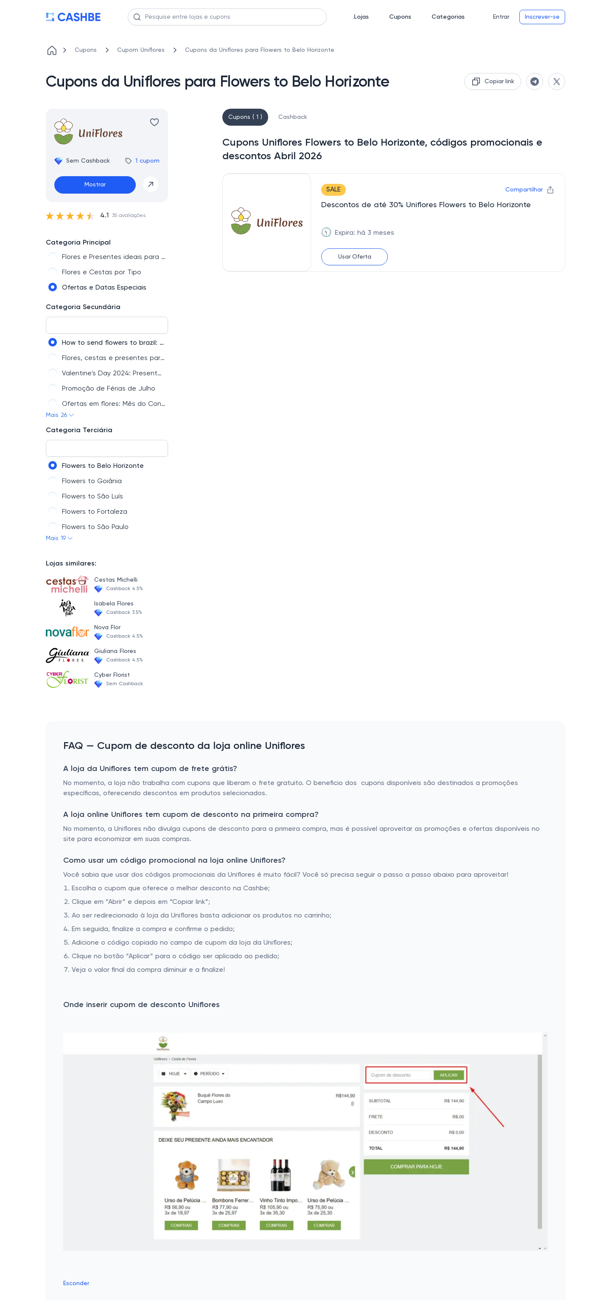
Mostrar (95, 185)
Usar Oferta (354, 257)
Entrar (501, 17)
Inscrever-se (542, 17)
